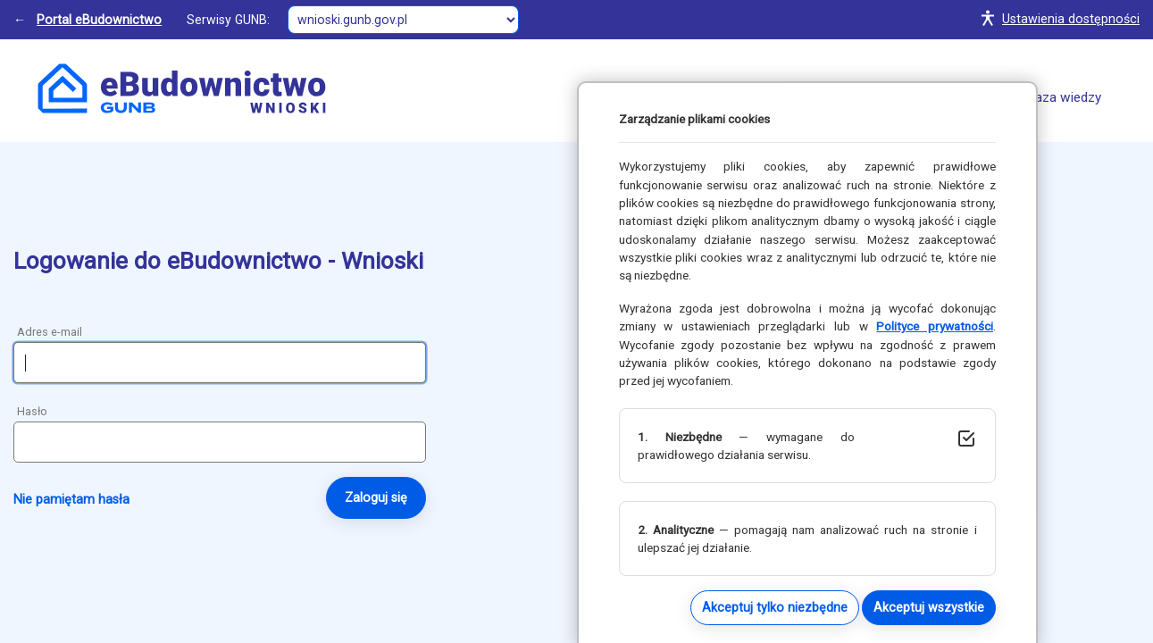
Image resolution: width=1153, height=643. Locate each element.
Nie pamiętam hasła (71, 499)
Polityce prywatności (934, 326)
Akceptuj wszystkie (928, 607)
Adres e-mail (49, 331)
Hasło (32, 411)
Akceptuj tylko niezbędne (775, 607)
